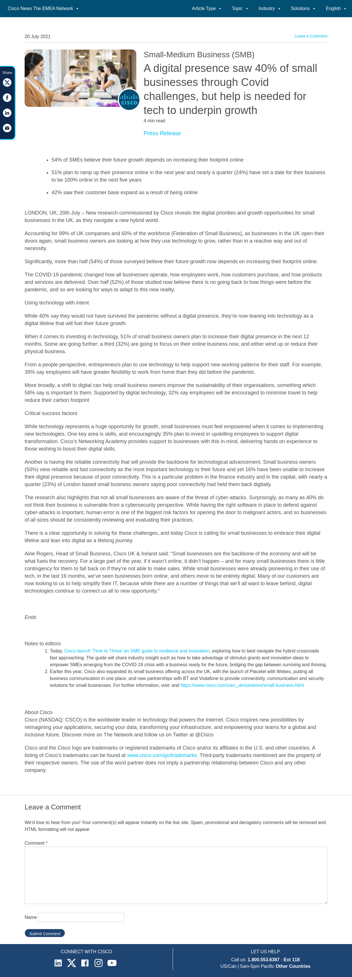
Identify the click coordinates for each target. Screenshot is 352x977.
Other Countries (293, 966)
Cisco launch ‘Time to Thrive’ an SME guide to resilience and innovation (136, 650)
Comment (36, 843)
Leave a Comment (311, 36)
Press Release (162, 133)
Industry (270, 8)
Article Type (207, 8)
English (336, 8)
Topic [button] (240, 8)
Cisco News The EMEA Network (43, 8)
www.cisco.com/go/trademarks (162, 755)
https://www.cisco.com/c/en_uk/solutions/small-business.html (242, 685)
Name (31, 917)
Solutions (303, 8)
